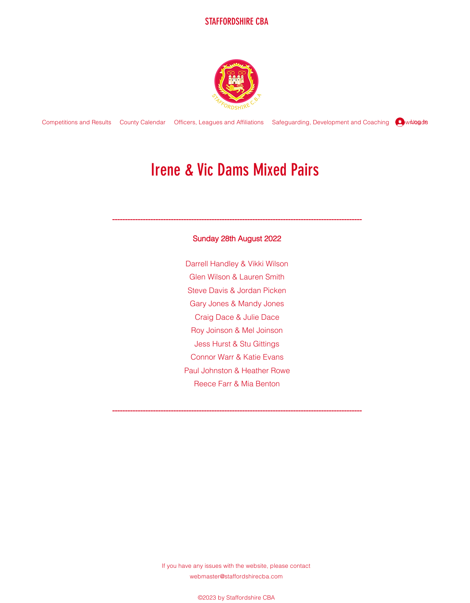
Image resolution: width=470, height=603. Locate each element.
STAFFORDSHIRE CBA (236, 21)
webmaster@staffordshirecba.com (236, 576)
